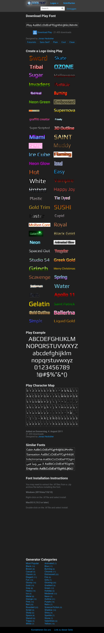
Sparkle (49, 615)
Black (30, 566)
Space (30, 615)
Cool (63, 42)
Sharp (30, 612)
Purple (49, 601)
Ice (28, 593)
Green (49, 588)
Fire (48, 577)
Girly (48, 580)
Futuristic (31, 42)
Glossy (31, 582)
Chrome (50, 571)
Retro (48, 604)
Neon (48, 596)
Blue (49, 566)
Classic (31, 574)
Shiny (49, 612)
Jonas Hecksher (46, 38)
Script (30, 610)
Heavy (30, 591)
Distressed (51, 574)
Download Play (42, 32)
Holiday (50, 591)
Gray (29, 588)
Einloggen (71, 9)
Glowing (50, 582)
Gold (30, 585)
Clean (72, 42)
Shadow (50, 610)
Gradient (50, 585)
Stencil (30, 618)
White (30, 623)
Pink (30, 601)
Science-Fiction (53, 607)
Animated (51, 563)
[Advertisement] (13, 54)
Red (29, 604)
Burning (50, 569)
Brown (30, 569)
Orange (31, 599)
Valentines (51, 621)
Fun (29, 580)
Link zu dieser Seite (63, 630)
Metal (30, 596)
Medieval (51, 593)
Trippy (30, 621)
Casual (30, 571)
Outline (50, 599)
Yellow (50, 623)
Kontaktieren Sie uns (41, 630)
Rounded (32, 607)
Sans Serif (45, 42)
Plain (55, 42)
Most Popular (32, 563)
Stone (49, 618)
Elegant (31, 577)
